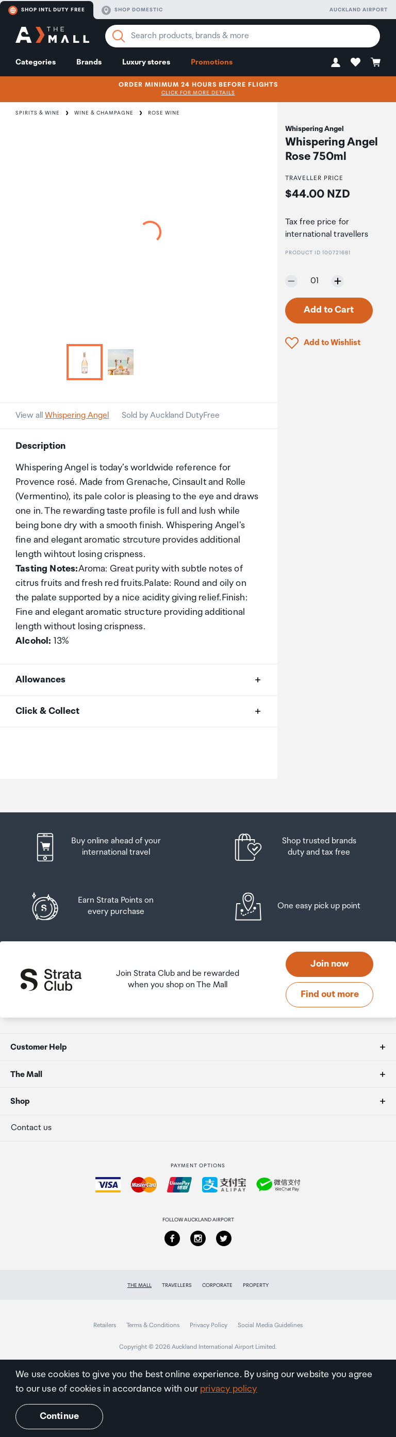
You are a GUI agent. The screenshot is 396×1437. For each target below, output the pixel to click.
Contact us (31, 1128)
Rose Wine (164, 113)
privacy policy (228, 1389)
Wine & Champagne (104, 113)
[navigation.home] (52, 36)
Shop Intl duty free (46, 10)
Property (256, 1285)
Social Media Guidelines (270, 1325)
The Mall (139, 1285)
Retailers (104, 1325)
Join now (329, 964)
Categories (35, 62)
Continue (59, 1416)
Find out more (330, 994)
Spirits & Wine (37, 113)
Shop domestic (132, 10)
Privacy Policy (208, 1325)
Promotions (212, 62)
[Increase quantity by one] (338, 281)
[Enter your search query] (242, 36)
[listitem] (106, 847)
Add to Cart (329, 310)
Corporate (217, 1285)
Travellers (177, 1285)
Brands (89, 62)
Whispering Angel (77, 415)
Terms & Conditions (152, 1325)
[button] (335, 62)
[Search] (118, 36)
